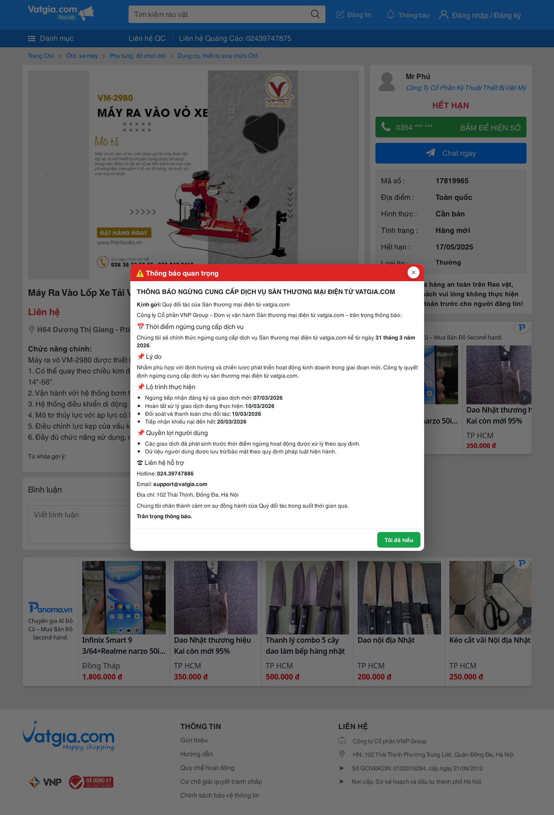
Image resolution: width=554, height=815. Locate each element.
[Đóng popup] (414, 272)
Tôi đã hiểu (399, 539)
